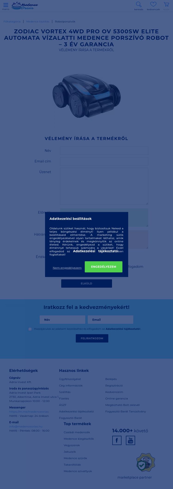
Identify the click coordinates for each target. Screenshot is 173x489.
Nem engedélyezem (67, 267)
